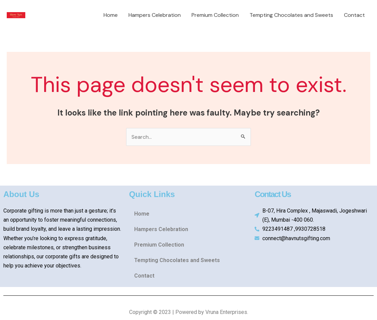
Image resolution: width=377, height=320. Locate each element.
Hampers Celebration (154, 15)
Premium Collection (215, 15)
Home (111, 15)
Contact (354, 15)
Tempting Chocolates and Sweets (291, 15)
